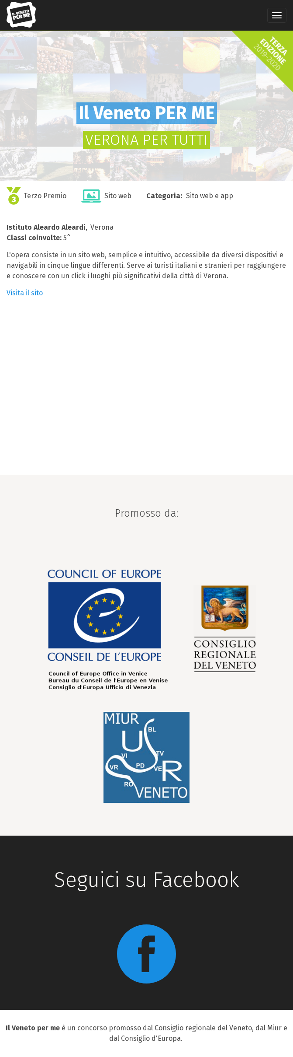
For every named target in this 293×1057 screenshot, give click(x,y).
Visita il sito (25, 293)
